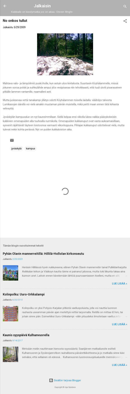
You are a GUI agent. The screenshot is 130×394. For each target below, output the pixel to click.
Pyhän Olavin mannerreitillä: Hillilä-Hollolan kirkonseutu (43, 253)
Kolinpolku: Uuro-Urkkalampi (24, 294)
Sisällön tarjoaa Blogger (65, 380)
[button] (125, 21)
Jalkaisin (42, 5)
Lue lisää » (119, 283)
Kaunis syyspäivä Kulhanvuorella (26, 335)
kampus (30, 148)
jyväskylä (16, 148)
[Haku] (125, 7)
